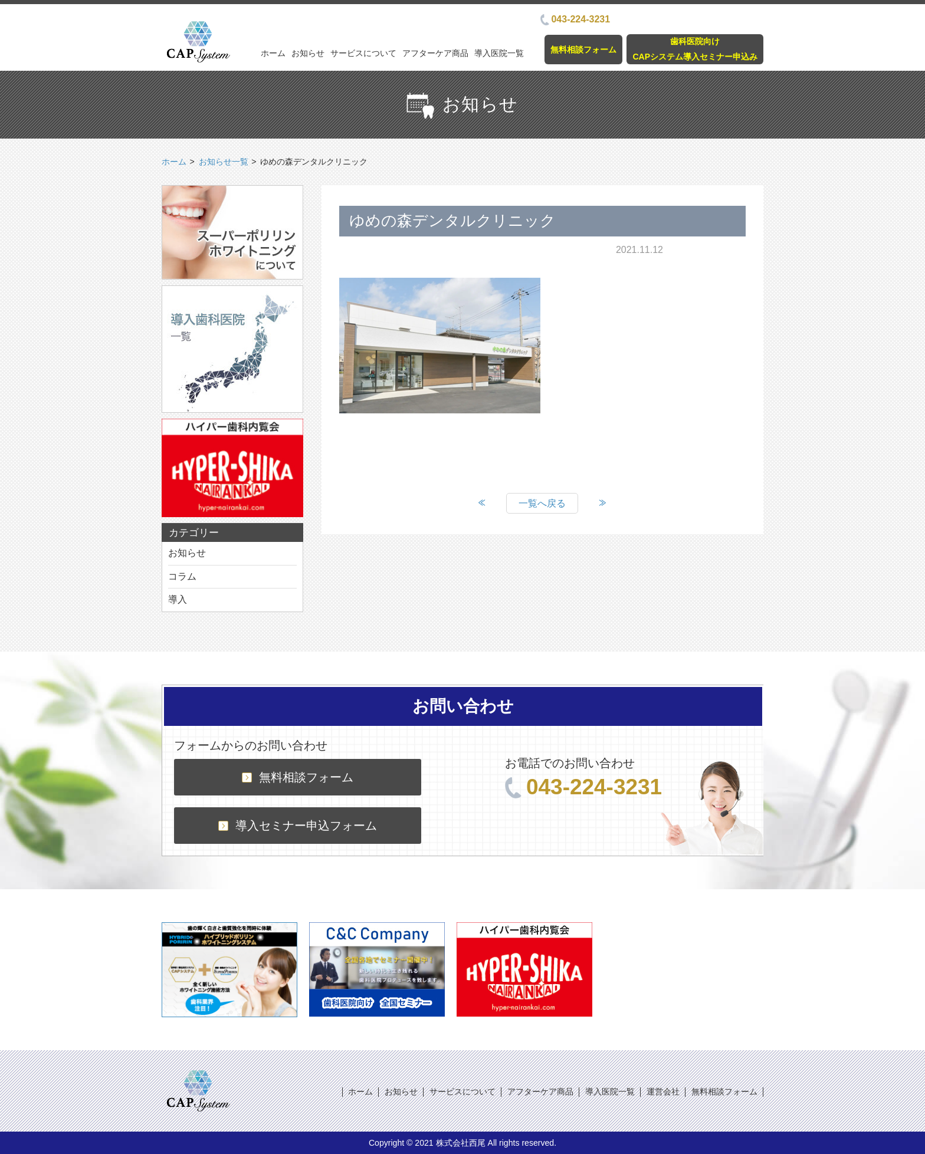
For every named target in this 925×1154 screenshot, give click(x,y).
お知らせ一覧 (223, 161)
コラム (182, 576)
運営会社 (663, 1091)
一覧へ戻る (542, 503)
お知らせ (307, 53)
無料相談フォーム (583, 49)
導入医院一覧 (499, 53)
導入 (177, 599)
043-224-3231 (575, 19)
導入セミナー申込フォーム (297, 825)
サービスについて (363, 53)
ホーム (273, 53)
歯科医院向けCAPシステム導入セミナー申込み (694, 49)
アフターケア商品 (435, 53)
